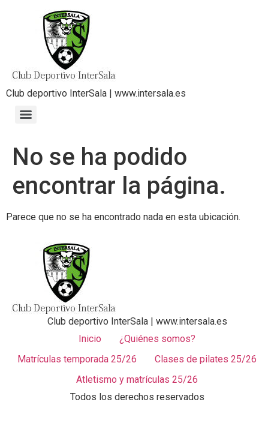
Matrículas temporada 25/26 (77, 359)
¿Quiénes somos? (157, 338)
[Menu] (26, 115)
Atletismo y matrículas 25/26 (137, 379)
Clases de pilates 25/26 (206, 359)
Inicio (90, 338)
